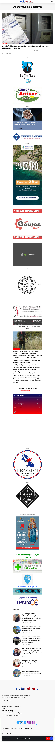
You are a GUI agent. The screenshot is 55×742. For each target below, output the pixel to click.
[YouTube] (7, 701)
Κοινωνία (4, 43)
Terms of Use (28, 738)
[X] (27, 400)
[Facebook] (27, 396)
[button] (49, 738)
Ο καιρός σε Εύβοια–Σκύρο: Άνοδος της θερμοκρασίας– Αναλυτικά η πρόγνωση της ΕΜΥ (32, 628)
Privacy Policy (20, 738)
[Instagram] (27, 404)
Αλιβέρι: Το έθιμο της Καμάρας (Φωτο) (25, 365)
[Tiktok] (27, 412)
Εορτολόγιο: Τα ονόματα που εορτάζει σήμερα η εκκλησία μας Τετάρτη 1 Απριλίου (31, 662)
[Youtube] (27, 408)
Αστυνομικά (16, 348)
